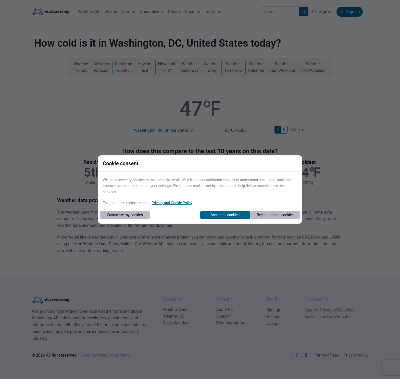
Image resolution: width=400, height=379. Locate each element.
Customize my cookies (125, 215)
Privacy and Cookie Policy (172, 203)
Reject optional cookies (275, 215)
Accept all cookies (225, 215)
